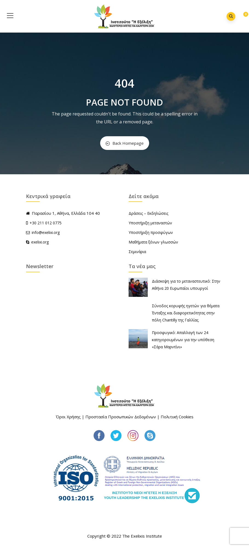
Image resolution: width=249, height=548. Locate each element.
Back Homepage (125, 143)
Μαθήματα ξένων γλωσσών (153, 242)
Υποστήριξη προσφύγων (151, 232)
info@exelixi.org (43, 232)
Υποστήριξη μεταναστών (150, 222)
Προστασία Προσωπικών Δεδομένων (120, 416)
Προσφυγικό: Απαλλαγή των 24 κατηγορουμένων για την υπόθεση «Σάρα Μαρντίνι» (183, 339)
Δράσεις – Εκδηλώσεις (148, 213)
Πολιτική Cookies (177, 416)
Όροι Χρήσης (68, 416)
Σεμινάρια (137, 251)
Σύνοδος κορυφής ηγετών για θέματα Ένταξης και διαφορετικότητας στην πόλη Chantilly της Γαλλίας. (185, 313)
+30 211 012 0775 (46, 222)
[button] (241, 16)
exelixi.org (37, 242)
